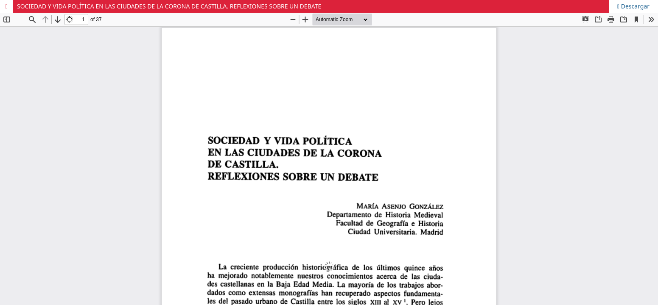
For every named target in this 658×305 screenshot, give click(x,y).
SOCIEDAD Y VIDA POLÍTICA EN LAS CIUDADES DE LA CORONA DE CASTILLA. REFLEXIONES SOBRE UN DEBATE (169, 6)
